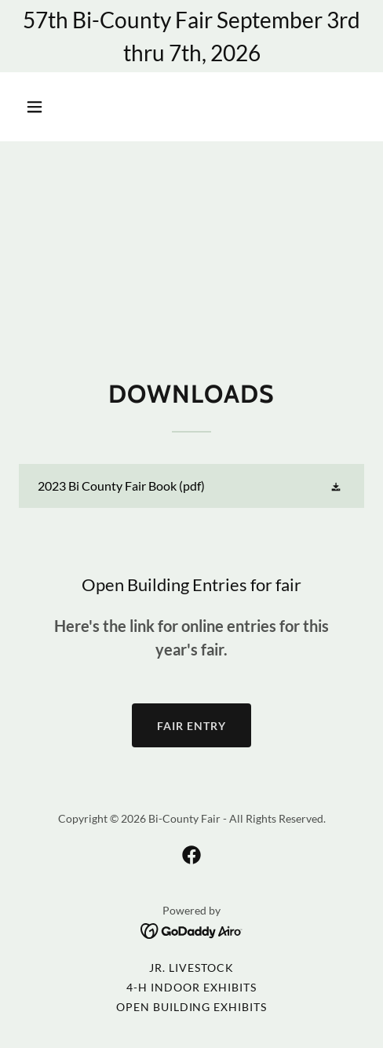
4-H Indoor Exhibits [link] (191, 987)
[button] (58, 106)
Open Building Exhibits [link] (192, 1006)
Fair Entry (191, 725)
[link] (191, 486)
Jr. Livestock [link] (191, 967)
